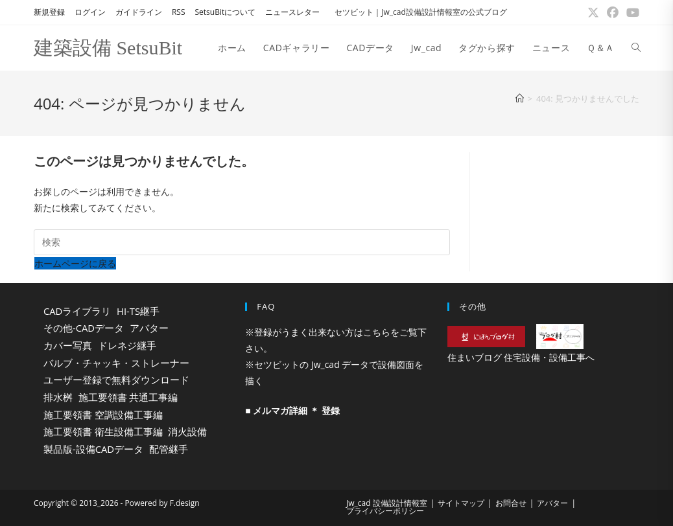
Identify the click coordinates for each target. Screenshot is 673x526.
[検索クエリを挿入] (242, 242)
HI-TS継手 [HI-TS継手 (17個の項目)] (138, 310)
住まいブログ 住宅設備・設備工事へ (521, 357)
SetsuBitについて (225, 11)
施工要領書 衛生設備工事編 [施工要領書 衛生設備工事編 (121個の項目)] (103, 431)
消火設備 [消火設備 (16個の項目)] (187, 431)
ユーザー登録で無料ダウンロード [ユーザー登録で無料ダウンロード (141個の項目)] (116, 379)
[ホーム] (519, 98)
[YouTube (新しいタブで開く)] (630, 12)
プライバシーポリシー (385, 510)
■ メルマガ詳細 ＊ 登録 (292, 410)
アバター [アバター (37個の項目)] (149, 327)
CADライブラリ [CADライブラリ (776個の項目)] (77, 310)
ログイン (90, 11)
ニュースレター (292, 11)
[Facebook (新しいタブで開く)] (612, 12)
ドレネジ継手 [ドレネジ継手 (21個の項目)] (127, 345)
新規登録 (49, 11)
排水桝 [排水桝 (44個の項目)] (58, 397)
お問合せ (510, 503)
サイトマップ (461, 503)
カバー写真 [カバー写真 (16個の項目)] (67, 345)
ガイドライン (138, 11)
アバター (552, 503)
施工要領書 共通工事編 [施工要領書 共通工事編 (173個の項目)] (128, 397)
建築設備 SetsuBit (108, 47)
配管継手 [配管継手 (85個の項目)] (168, 448)
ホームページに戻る (75, 263)
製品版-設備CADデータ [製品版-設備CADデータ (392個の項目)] (93, 448)
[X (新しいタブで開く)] (593, 12)
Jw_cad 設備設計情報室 (386, 503)
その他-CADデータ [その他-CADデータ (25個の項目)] (83, 327)
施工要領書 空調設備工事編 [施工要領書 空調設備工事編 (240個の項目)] (103, 414)
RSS (178, 11)
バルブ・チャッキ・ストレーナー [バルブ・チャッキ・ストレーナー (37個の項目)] (116, 362)
